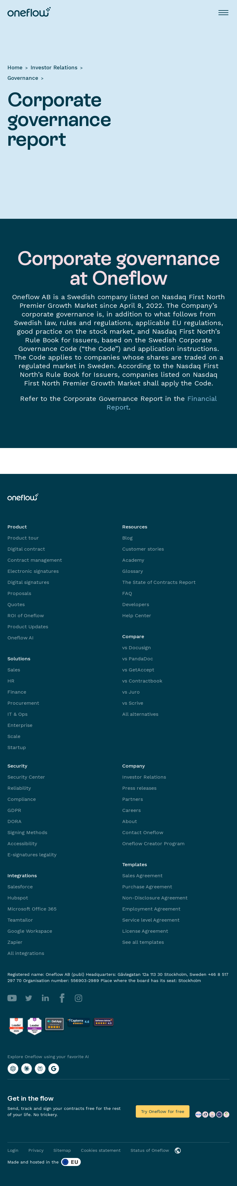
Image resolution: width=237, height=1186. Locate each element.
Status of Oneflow (150, 1150)
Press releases (139, 788)
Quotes (16, 604)
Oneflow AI (20, 638)
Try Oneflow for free (162, 1111)
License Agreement (145, 931)
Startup (16, 747)
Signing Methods (27, 832)
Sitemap (62, 1150)
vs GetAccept (138, 670)
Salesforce (20, 887)
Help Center (136, 615)
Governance (22, 78)
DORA (14, 821)
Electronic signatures (33, 571)
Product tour (23, 538)
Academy (133, 560)
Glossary (132, 571)
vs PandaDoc (137, 659)
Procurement (23, 703)
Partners (132, 799)
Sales (13, 670)
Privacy (36, 1150)
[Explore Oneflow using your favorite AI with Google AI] (53, 1068)
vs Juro (131, 692)
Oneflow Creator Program (153, 843)
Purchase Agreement (147, 887)
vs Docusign (136, 647)
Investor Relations (54, 67)
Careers (131, 810)
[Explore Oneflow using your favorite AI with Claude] (26, 1068)
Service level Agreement (151, 920)
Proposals (19, 593)
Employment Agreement (151, 909)
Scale (13, 736)
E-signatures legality (31, 855)
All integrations (25, 953)
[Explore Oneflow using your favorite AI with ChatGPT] (13, 1068)
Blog (127, 538)
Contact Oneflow (142, 832)
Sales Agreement (142, 875)
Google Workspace (29, 931)
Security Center (26, 777)
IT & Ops (17, 714)
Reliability (19, 788)
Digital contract (26, 549)
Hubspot (17, 898)
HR (11, 681)
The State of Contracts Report (159, 582)
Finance (16, 692)
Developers (135, 604)
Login (13, 1150)
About (129, 821)
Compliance (21, 799)
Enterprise (19, 725)
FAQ (127, 593)
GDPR (14, 810)
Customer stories (143, 549)
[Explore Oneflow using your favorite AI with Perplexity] (40, 1068)
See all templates (143, 942)
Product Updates (27, 627)
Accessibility (22, 843)
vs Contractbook (142, 681)
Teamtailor (20, 920)
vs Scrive (132, 703)
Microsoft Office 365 (31, 909)
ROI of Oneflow (25, 615)
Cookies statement (101, 1150)
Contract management (34, 560)
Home (15, 67)
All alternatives (140, 714)
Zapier (15, 942)
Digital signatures (28, 582)
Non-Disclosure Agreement (155, 898)
